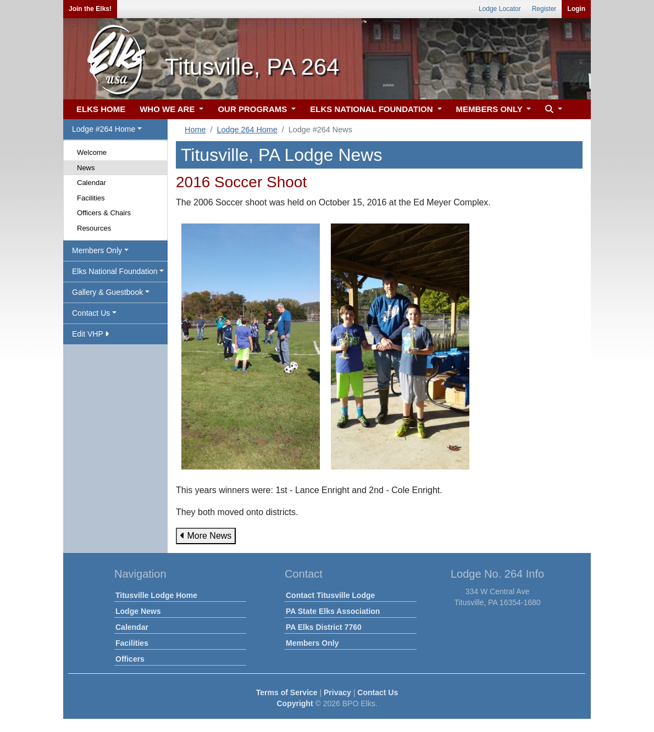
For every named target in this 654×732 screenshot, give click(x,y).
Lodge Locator (500, 9)
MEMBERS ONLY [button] (490, 109)
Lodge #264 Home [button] (103, 129)
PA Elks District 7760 (324, 627)
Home (195, 129)
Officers (130, 659)
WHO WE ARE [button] (168, 109)
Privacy (337, 692)
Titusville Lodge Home (156, 595)
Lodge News (137, 611)
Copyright (294, 703)
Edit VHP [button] (90, 333)
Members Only (312, 643)
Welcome (92, 152)
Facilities (91, 198)
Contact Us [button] (91, 313)
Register (544, 9)
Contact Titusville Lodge (330, 595)
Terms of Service (287, 692)
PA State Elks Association (333, 611)
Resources (94, 228)
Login (576, 9)
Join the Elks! (90, 9)
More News (205, 535)
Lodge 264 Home (247, 129)
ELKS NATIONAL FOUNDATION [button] (372, 109)
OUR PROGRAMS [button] (253, 109)
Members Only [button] (97, 250)
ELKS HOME (100, 109)
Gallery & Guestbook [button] (107, 292)
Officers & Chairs (104, 213)
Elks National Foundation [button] (115, 271)
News (86, 168)
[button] (552, 109)
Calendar (91, 182)
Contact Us (377, 692)
